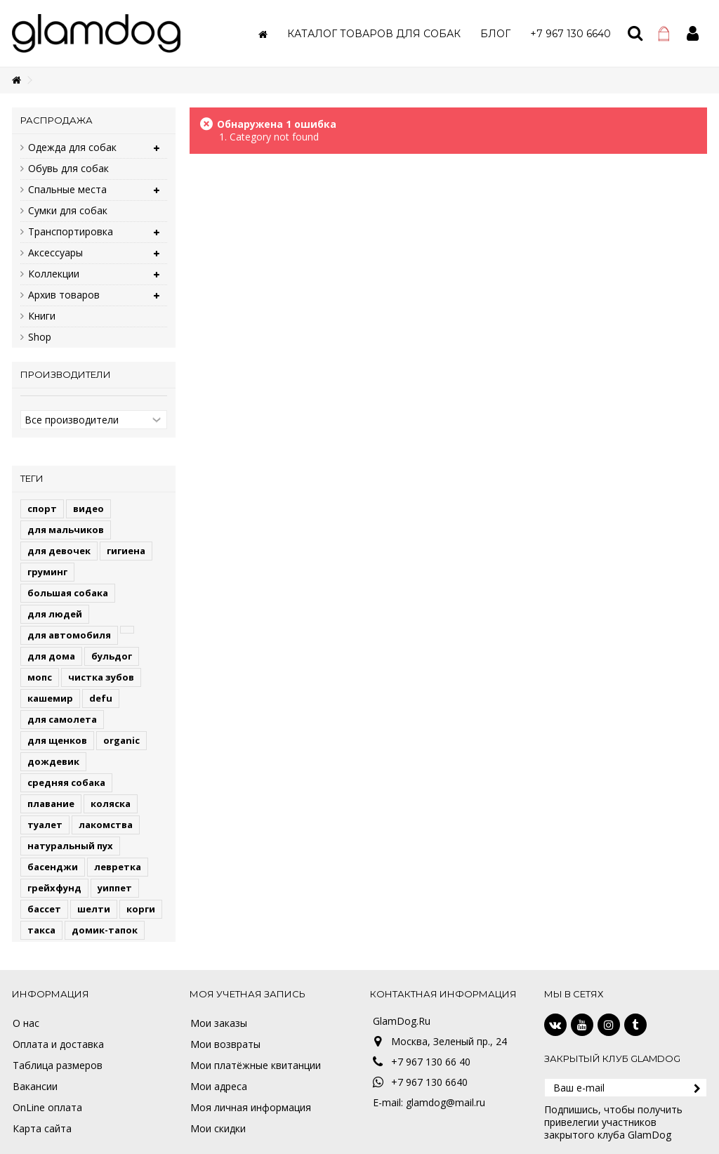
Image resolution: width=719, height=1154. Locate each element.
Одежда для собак (72, 147)
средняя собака (66, 782)
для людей (54, 614)
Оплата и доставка (58, 1044)
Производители (65, 374)
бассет (44, 909)
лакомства (106, 824)
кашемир (50, 698)
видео (88, 508)
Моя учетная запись (247, 993)
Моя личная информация (250, 1107)
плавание (50, 803)
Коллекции (53, 274)
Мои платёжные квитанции (255, 1065)
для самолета (62, 719)
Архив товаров (64, 295)
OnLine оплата (47, 1107)
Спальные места (67, 189)
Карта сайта (42, 1128)
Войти (693, 33)
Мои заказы (218, 1023)
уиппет (115, 887)
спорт (42, 508)
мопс (39, 677)
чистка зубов (101, 677)
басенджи (52, 866)
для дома (51, 656)
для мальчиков (65, 529)
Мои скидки (218, 1128)
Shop (39, 337)
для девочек (59, 550)
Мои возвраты (225, 1044)
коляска (111, 803)
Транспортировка (70, 231)
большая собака (67, 592)
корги (140, 909)
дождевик (53, 761)
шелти (93, 909)
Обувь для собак (68, 168)
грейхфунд (54, 887)
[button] (373, 33)
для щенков (57, 740)
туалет (44, 824)
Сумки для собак (67, 210)
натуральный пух (70, 845)
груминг (47, 571)
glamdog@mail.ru (445, 1102)
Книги (41, 316)
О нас (26, 1023)
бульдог (111, 656)
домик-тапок (105, 930)
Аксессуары (55, 253)
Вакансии (35, 1086)
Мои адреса (218, 1086)
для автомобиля (69, 635)
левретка (117, 866)
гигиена (126, 550)
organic (121, 740)
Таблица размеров (58, 1065)
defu (100, 698)
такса (41, 930)
